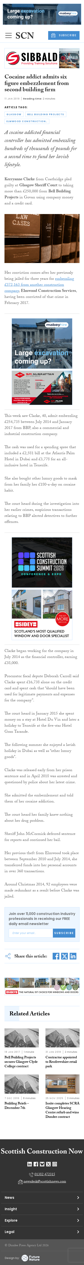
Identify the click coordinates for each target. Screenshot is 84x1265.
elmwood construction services (27, 121)
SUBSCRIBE (63, 35)
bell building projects (45, 114)
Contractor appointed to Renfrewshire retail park (61, 1062)
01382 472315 (44, 1175)
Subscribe (64, 933)
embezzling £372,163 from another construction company (39, 285)
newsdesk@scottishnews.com (45, 1182)
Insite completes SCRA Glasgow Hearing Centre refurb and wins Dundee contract (62, 1110)
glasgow (14, 114)
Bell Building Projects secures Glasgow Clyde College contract (21, 1062)
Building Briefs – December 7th (16, 1106)
